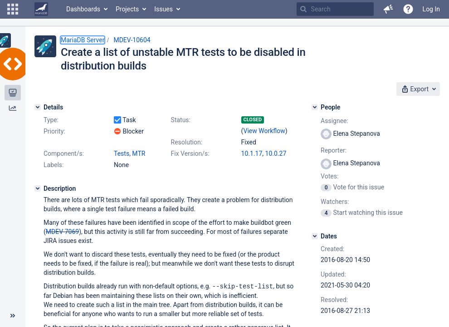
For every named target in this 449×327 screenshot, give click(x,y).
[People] (315, 107)
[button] (13, 9)
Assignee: (334, 120)
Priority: (54, 131)
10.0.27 (276, 153)
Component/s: (64, 153)
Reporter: (334, 150)
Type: (51, 120)
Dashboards (83, 9)
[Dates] (315, 236)
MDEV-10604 (131, 40)
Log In (431, 9)
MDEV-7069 (62, 231)
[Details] (37, 107)
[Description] (37, 188)
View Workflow (264, 130)
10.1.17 (252, 153)
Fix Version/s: (190, 153)
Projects (127, 9)
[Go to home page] (41, 9)
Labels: (53, 164)
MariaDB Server (82, 40)
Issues (163, 9)
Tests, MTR (129, 153)
